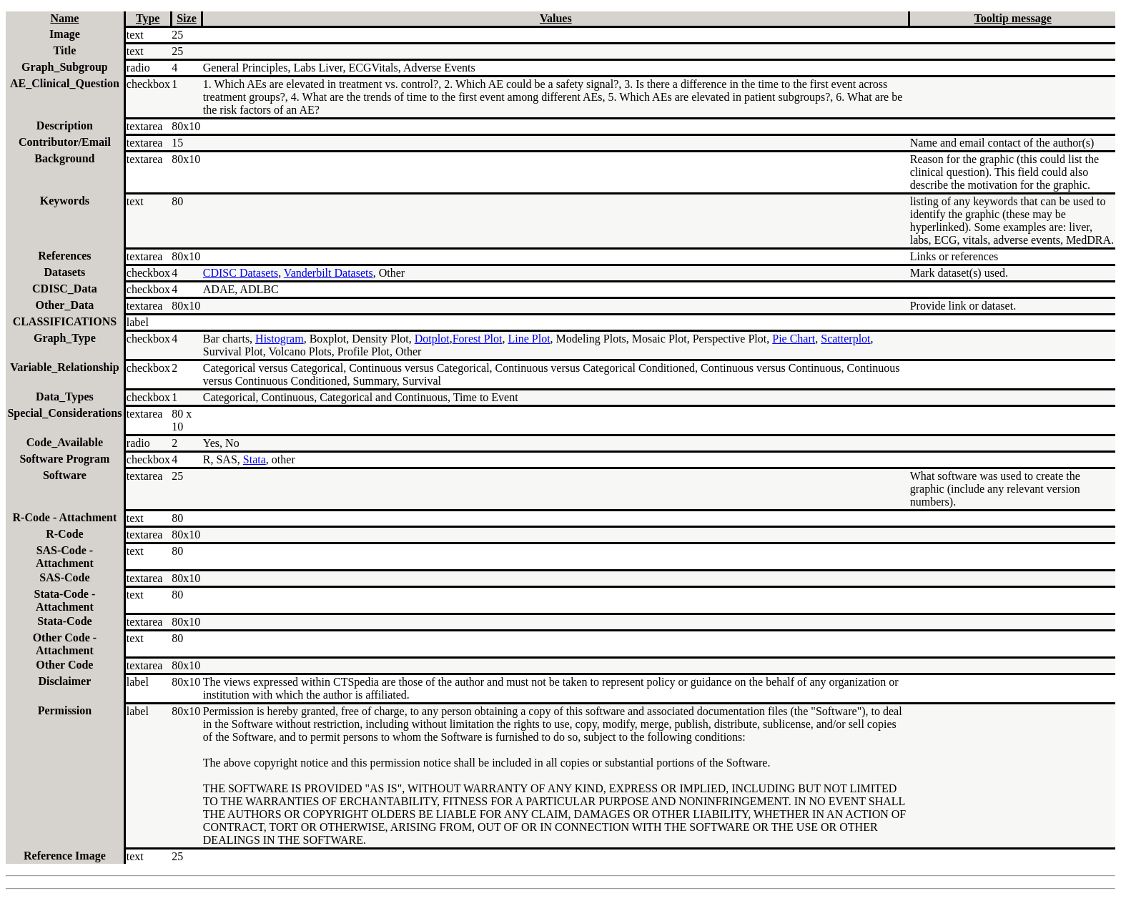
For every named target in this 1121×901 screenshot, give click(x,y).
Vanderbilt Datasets (328, 273)
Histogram (279, 339)
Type (147, 18)
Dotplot (432, 339)
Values (556, 18)
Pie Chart (793, 339)
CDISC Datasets (240, 273)
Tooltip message (1012, 18)
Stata (254, 459)
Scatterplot (845, 339)
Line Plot (529, 339)
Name (64, 18)
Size (187, 18)
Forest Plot (478, 339)
